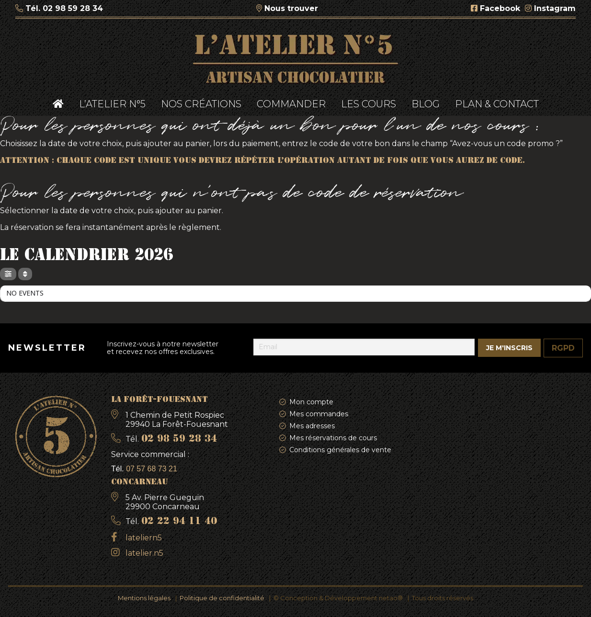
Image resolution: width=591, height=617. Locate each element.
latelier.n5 (144, 553)
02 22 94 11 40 (179, 521)
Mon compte (311, 402)
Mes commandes (318, 414)
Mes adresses (312, 426)
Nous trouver (291, 8)
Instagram (555, 8)
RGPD (563, 348)
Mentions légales (144, 598)
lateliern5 (143, 537)
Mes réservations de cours (333, 438)
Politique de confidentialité (222, 598)
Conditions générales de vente (340, 450)
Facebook (500, 8)
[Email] (364, 347)
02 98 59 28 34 (73, 8)
